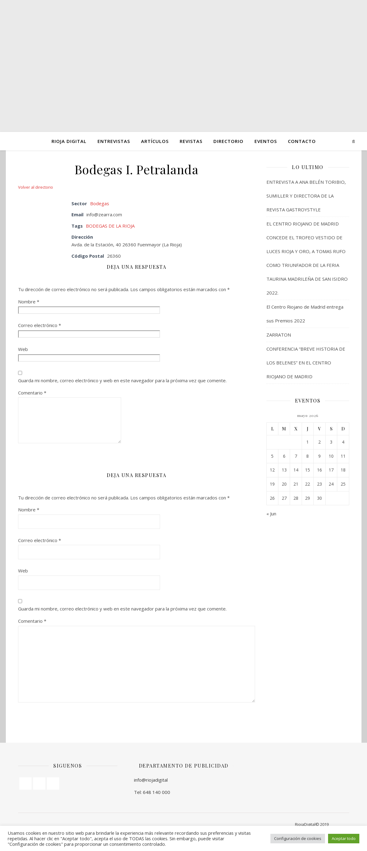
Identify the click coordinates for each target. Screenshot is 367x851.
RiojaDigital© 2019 (312, 824)
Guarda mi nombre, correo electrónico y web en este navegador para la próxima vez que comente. (122, 380)
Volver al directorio (35, 187)
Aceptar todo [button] (344, 838)
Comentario (32, 393)
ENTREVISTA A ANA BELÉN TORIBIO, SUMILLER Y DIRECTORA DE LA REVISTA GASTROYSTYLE (306, 196)
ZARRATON (278, 335)
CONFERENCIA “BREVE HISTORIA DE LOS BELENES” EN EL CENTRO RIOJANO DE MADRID (305, 362)
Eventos (265, 141)
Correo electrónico (39, 325)
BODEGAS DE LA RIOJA (110, 226)
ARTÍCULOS (155, 141)
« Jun (271, 513)
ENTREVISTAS (113, 141)
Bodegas (99, 203)
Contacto (302, 141)
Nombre (28, 301)
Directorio (228, 141)
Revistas (191, 141)
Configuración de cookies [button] (297, 838)
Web (23, 349)
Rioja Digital (69, 141)
